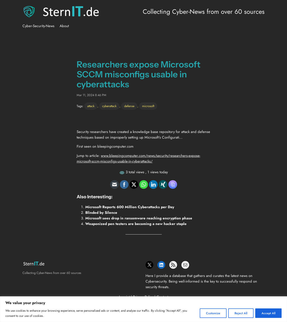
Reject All (241, 313)
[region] (143, 309)
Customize (213, 313)
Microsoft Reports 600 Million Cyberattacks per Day (129, 206)
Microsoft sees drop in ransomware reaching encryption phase (138, 218)
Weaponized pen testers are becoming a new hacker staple (136, 223)
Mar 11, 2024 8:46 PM (91, 95)
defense (129, 106)
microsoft (148, 106)
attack (90, 106)
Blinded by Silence (101, 212)
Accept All (268, 313)
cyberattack (109, 106)
